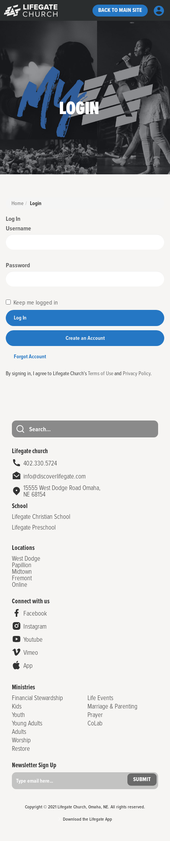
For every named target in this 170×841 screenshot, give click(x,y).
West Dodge (26, 558)
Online (19, 584)
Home (17, 203)
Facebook (35, 613)
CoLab (94, 723)
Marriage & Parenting (112, 706)
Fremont (22, 577)
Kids (16, 706)
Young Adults (27, 723)
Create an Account (85, 338)
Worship (21, 740)
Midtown (22, 571)
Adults (19, 731)
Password (18, 265)
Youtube (33, 639)
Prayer (95, 714)
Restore (21, 748)
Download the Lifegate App (87, 819)
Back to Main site (120, 10)
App (28, 665)
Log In (20, 318)
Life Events (100, 697)
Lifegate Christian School (41, 516)
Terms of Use (100, 373)
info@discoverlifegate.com (54, 476)
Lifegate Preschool (34, 527)
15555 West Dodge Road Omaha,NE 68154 (62, 490)
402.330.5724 (40, 463)
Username (18, 228)
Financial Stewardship (37, 697)
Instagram (34, 626)
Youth (18, 714)
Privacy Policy (136, 373)
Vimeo (30, 652)
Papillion (21, 564)
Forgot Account (30, 357)
